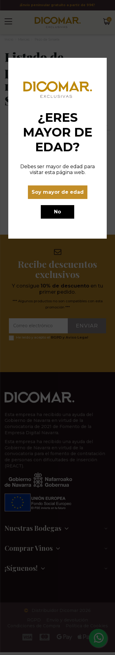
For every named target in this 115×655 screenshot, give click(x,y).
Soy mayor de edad (58, 192)
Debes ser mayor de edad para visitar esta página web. (57, 170)
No (57, 212)
